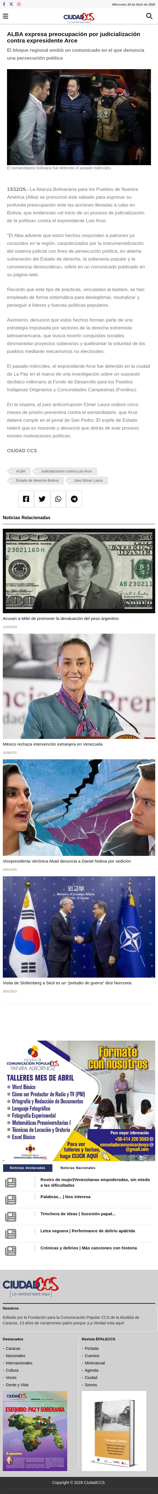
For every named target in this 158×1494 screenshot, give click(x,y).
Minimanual (95, 1363)
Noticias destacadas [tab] (27, 1168)
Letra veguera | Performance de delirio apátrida (88, 1230)
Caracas (13, 1348)
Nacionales (15, 1356)
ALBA (20, 471)
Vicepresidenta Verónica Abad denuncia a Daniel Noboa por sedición (67, 861)
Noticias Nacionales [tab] (78, 1168)
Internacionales (19, 1363)
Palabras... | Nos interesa (65, 1196)
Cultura (12, 1370)
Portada (92, 1348)
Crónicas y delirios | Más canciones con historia (89, 1247)
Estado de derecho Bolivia (37, 480)
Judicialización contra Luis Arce (66, 471)
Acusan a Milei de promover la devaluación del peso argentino (61, 618)
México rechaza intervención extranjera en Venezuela (53, 744)
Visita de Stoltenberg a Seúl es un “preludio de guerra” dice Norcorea (67, 982)
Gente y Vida (17, 1385)
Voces (11, 1377)
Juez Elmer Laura (88, 480)
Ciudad (91, 1377)
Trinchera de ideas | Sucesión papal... (78, 1213)
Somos (91, 1385)
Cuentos (92, 1356)
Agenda (91, 1370)
